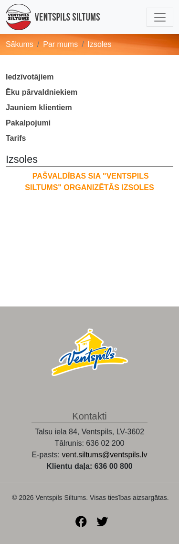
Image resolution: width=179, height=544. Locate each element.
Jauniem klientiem (39, 107)
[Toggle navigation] (160, 17)
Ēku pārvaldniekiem (41, 92)
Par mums (60, 44)
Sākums (19, 44)
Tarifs (16, 138)
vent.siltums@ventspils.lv (104, 455)
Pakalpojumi (28, 123)
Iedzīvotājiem (29, 77)
